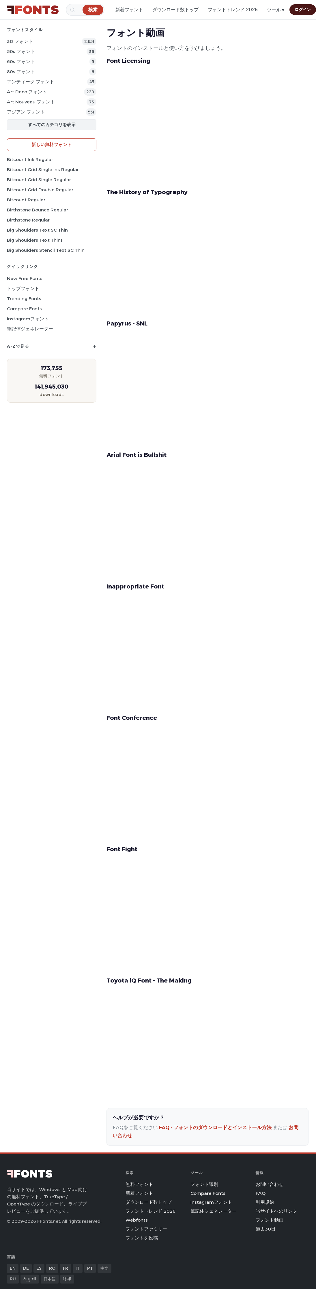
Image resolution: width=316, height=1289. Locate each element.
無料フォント (139, 1184)
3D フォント (20, 41)
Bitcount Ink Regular (30, 159)
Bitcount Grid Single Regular (39, 179)
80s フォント (21, 71)
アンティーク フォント (30, 81)
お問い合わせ (269, 1184)
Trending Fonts (24, 298)
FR (65, 1268)
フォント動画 (269, 1220)
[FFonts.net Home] (33, 9)
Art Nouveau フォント (31, 102)
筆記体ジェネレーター (30, 329)
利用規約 (265, 1202)
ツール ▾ (275, 10)
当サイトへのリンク (276, 1211)
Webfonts (137, 1220)
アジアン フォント (26, 112)
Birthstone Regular (28, 220)
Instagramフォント (28, 318)
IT (78, 1268)
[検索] (93, 10)
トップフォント (23, 288)
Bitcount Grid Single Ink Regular (43, 169)
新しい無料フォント (51, 144)
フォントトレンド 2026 (233, 9)
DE (26, 1268)
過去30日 (266, 1229)
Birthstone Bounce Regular (37, 210)
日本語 (50, 1279)
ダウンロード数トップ (175, 9)
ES (39, 1268)
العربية (29, 1279)
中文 (104, 1268)
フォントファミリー (146, 1229)
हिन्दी (67, 1279)
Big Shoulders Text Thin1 (34, 240)
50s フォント (21, 51)
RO (52, 1268)
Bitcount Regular (26, 199)
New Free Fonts (24, 278)
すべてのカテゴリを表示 (52, 124)
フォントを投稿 (142, 1238)
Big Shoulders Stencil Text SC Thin (46, 250)
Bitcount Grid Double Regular (40, 189)
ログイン (303, 9)
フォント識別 (204, 1184)
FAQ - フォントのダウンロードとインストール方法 (215, 1127)
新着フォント (129, 9)
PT (90, 1268)
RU (13, 1279)
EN (13, 1268)
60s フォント (21, 61)
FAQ (260, 1193)
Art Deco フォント (27, 91)
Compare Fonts (24, 308)
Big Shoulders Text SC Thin (37, 230)
